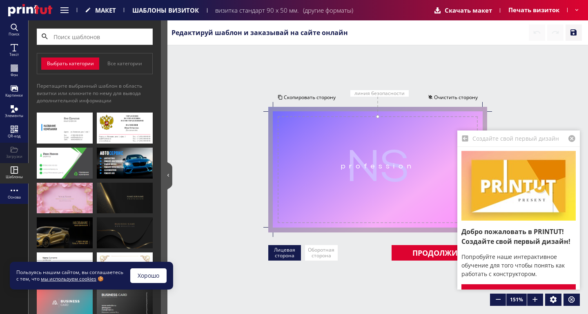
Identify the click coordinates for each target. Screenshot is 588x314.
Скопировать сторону (306, 97)
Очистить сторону (453, 97)
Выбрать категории (70, 63)
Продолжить (439, 253)
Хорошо (148, 275)
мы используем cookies (68, 278)
